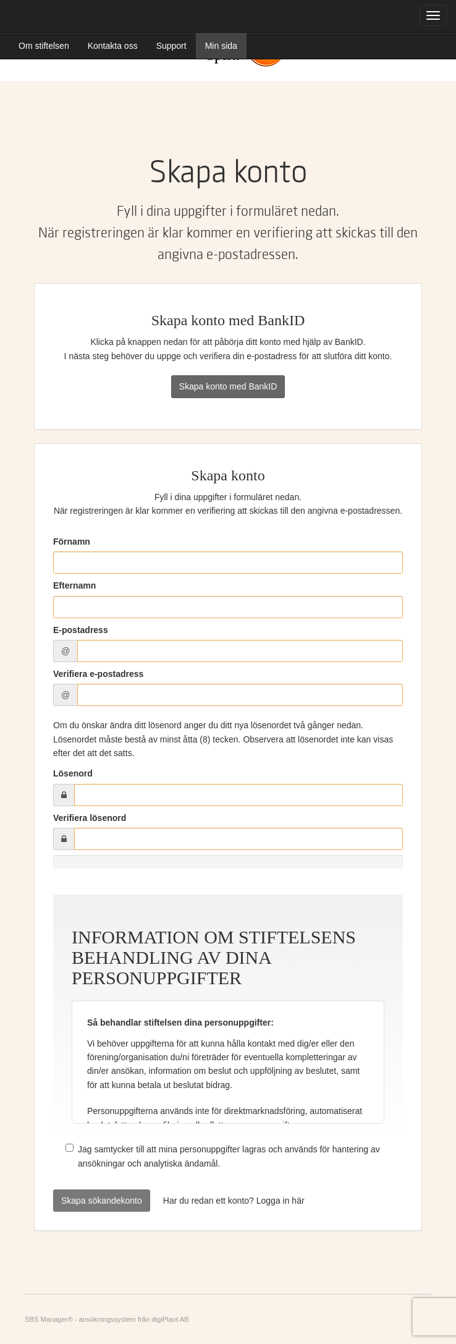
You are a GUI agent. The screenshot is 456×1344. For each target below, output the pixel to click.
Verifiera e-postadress (98, 674)
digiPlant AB (169, 1319)
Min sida (221, 46)
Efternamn (74, 585)
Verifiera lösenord (89, 818)
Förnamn (71, 542)
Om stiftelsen (44, 46)
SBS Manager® (49, 1319)
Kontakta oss (113, 46)
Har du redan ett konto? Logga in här (234, 1201)
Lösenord (73, 773)
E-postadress (80, 630)
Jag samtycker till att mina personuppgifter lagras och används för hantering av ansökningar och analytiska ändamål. (222, 1156)
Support (171, 46)
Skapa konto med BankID (228, 386)
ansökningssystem (107, 1319)
